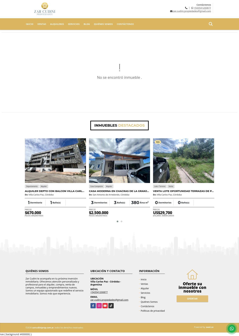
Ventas (41, 24)
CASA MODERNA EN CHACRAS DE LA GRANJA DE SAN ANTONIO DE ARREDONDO (142, 191)
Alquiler (145, 288)
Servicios (74, 24)
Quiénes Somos (103, 24)
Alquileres (57, 24)
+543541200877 (202, 7)
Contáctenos (125, 24)
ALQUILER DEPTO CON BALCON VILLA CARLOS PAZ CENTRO (64, 191)
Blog (87, 24)
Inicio (29, 24)
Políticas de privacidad (153, 310)
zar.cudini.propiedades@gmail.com (109, 299)
